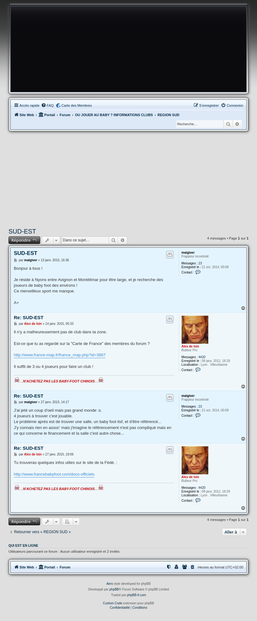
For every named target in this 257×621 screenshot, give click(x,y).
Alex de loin (190, 346)
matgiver (188, 252)
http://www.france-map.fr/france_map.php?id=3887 (60, 355)
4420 (202, 357)
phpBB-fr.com (136, 595)
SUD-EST (22, 231)
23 (200, 263)
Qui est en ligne (23, 545)
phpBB (114, 589)
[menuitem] (47, 105)
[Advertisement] (128, 179)
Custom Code (112, 603)
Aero (110, 583)
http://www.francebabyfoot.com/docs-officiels (54, 474)
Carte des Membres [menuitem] (77, 105)
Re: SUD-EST (28, 317)
